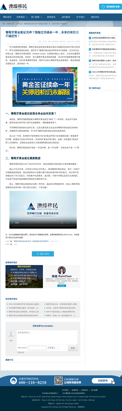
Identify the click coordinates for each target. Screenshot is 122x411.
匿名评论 (21, 352)
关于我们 (80, 17)
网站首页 (7, 17)
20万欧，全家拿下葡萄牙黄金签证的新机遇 (62, 308)
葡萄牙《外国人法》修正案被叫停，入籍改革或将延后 (62, 315)
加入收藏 (94, 390)
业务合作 (84, 390)
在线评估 (75, 390)
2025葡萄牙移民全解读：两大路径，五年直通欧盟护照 (25, 308)
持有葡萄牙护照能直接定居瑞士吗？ (105, 49)
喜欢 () (43, 254)
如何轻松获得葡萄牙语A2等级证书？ (106, 38)
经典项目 (21, 17)
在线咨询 (103, 380)
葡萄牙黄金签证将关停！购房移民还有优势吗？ (32, 241)
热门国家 (35, 17)
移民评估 (95, 17)
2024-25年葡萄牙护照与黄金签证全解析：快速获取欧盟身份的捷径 (25, 304)
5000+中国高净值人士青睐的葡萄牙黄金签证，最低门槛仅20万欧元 (62, 312)
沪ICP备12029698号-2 (50, 393)
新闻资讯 (51, 17)
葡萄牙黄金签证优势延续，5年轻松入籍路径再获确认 (25, 312)
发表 (73, 348)
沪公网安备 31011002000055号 (74, 393)
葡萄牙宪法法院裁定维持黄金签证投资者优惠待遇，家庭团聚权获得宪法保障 (25, 315)
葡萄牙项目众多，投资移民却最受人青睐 (61, 304)
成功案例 (66, 17)
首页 (3, 24)
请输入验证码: (22, 348)
